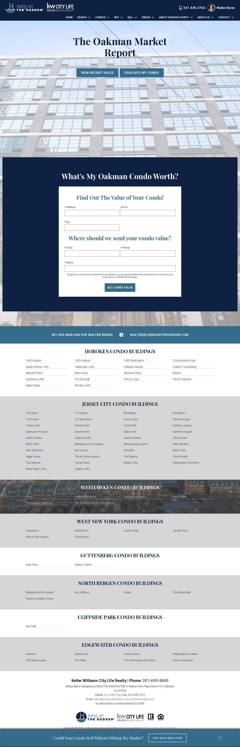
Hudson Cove (131, 654)
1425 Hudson (82, 360)
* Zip (67, 222)
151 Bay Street (83, 419)
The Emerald (180, 456)
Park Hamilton (181, 444)
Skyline (177, 372)
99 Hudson (179, 413)
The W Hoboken (182, 379)
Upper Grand (33, 385)
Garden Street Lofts (37, 366)
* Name (68, 262)
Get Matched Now (167, 738)
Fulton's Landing (182, 425)
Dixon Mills (130, 425)
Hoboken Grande (133, 366)
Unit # (124, 207)
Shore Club (179, 450)
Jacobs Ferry (180, 530)
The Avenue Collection (39, 502)
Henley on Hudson (134, 496)
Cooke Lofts (33, 425)
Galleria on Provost (36, 431)
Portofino (129, 450)
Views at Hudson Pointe (40, 598)
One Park (31, 626)
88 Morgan (130, 413)
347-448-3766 (112, 694)
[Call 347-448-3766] (192, 8)
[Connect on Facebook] (121, 335)
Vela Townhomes (183, 660)
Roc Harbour (82, 592)
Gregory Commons (85, 496)
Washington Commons (186, 462)
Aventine (31, 654)
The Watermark (182, 592)
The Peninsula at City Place (140, 660)
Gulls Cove (130, 431)
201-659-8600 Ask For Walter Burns (82, 335)
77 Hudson (81, 413)
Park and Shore (34, 450)
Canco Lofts (131, 419)
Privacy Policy (152, 728)
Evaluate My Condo (142, 73)
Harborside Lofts (84, 366)
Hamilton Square (182, 431)
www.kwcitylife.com (142, 699)
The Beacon (131, 456)
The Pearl (80, 660)
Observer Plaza (132, 372)
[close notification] (220, 736)
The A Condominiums (87, 456)
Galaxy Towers (83, 564)
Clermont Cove (181, 419)
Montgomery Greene (136, 444)
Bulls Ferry (32, 564)
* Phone (125, 247)
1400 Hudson (33, 360)
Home (69, 17)
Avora (29, 496)
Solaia (127, 592)
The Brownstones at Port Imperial (94, 502)
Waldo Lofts (131, 462)
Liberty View (180, 437)
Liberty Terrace (132, 437)
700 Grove (32, 413)
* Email (68, 247)
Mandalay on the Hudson (89, 444)
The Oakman (33, 462)
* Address (69, 207)
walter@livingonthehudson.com (159, 335)
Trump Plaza (82, 462)
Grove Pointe (82, 431)
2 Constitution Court (184, 360)
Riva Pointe (179, 496)
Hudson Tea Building (184, 366)
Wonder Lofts (83, 385)
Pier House (81, 450)
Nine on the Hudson (37, 536)
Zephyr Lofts (82, 468)
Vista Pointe (82, 536)
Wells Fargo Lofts (36, 468)
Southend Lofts (35, 379)
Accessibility (169, 728)
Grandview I (32, 530)
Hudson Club (131, 530)
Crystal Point (82, 425)
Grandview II (82, 530)
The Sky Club (82, 379)
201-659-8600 (155, 680)
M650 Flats (32, 444)
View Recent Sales (97, 73)
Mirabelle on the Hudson (40, 592)
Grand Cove (81, 654)
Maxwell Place (34, 372)
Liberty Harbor (34, 437)
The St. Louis (131, 379)
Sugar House (33, 456)
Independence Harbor (185, 654)
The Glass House (36, 660)
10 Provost (32, 419)
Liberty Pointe (83, 437)
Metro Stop (81, 372)
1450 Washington (134, 360)
